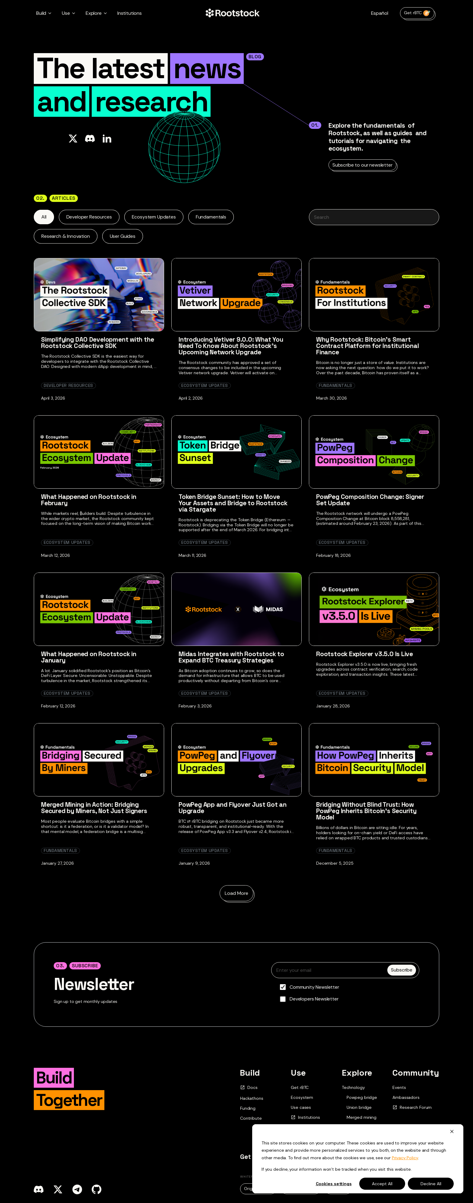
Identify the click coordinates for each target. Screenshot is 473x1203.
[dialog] (357, 1158)
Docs (248, 1087)
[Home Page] (232, 13)
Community (415, 1072)
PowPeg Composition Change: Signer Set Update (370, 500)
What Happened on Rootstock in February (88, 500)
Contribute (251, 1118)
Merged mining (361, 1117)
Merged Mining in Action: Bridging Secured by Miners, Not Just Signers (94, 807)
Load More (236, 893)
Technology (353, 1087)
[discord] (38, 1189)
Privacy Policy (405, 1157)
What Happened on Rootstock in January (88, 657)
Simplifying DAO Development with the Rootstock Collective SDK (97, 342)
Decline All (431, 1183)
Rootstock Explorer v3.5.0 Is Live (364, 654)
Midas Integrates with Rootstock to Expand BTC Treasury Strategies (231, 657)
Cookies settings (334, 1183)
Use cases (301, 1107)
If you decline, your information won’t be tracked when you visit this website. (337, 1169)
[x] (58, 1189)
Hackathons (251, 1098)
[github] (96, 1189)
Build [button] (41, 13)
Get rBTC (417, 13)
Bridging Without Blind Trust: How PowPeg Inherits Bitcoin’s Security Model (366, 810)
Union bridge (359, 1107)
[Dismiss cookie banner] (452, 1131)
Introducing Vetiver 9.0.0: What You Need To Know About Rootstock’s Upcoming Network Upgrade (231, 345)
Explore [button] (94, 13)
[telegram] (77, 1189)
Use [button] (66, 13)
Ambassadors (405, 1097)
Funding (248, 1108)
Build (250, 1072)
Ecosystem (302, 1097)
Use (298, 1072)
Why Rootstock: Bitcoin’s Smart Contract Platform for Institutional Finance (367, 345)
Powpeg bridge (362, 1097)
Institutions (129, 13)
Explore (357, 1072)
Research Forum (412, 1107)
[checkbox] (345, 993)
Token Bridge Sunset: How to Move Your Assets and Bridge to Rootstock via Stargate (233, 503)
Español (379, 13)
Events (399, 1087)
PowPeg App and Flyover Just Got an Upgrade (233, 807)
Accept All (382, 1183)
